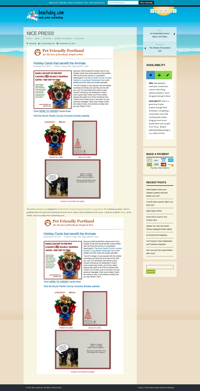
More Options (163, 168)
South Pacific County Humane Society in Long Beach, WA (82, 209)
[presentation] (150, 75)
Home (29, 38)
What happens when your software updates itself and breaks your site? (157, 193)
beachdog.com (49, 43)
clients (37, 38)
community (47, 38)
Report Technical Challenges (164, 388)
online (123, 212)
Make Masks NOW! (154, 211)
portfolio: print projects (63, 38)
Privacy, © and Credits (145, 388)
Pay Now (154, 168)
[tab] (150, 75)
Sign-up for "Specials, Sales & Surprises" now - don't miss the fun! (77, 3)
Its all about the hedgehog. (156, 235)
